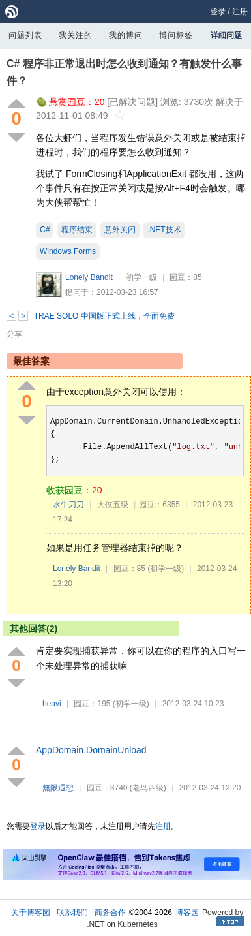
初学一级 (141, 277)
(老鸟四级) (148, 787)
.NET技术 (164, 229)
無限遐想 (58, 787)
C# (45, 229)
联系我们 (72, 912)
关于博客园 (30, 912)
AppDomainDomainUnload (91, 750)
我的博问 (126, 35)
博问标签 (176, 35)
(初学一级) (165, 568)
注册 (240, 11)
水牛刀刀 (68, 504)
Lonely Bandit (89, 277)
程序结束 (77, 229)
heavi (51, 703)
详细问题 (226, 35)
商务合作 (110, 912)
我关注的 (76, 35)
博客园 (187, 912)
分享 (14, 334)
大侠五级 (112, 504)
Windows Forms (68, 251)
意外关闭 (120, 229)
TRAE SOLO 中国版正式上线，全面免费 (104, 315)
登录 (218, 11)
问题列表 (25, 35)
